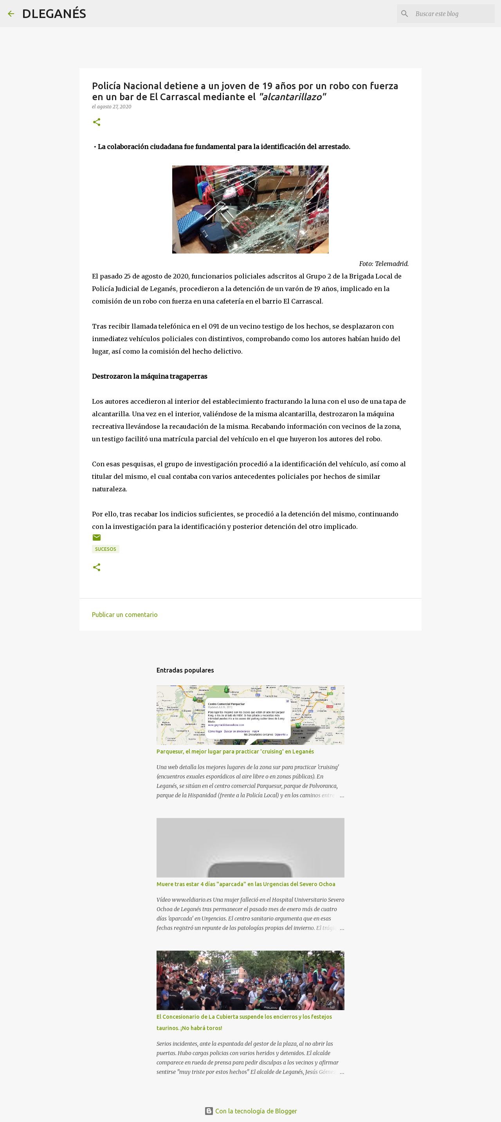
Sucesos (105, 549)
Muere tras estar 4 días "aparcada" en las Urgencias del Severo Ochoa (246, 884)
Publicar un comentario (125, 614)
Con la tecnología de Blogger (250, 1111)
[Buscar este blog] (454, 13)
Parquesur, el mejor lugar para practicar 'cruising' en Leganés (235, 751)
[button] (96, 122)
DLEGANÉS (54, 13)
